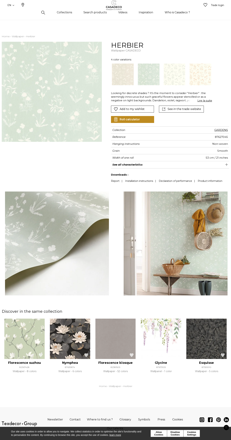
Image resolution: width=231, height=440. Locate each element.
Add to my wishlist (129, 109)
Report (115, 181)
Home (6, 36)
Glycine (161, 363)
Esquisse (206, 363)
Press (161, 419)
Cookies (177, 419)
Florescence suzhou (24, 363)
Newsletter (55, 419)
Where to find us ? (100, 419)
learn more (115, 435)
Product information (210, 181)
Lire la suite (204, 100)
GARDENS (221, 130)
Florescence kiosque (115, 363)
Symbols (144, 419)
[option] (123, 74)
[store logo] (115, 11)
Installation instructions (139, 181)
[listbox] (159, 74)
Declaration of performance (175, 181)
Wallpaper (18, 36)
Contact (75, 419)
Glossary (125, 419)
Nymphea (70, 363)
